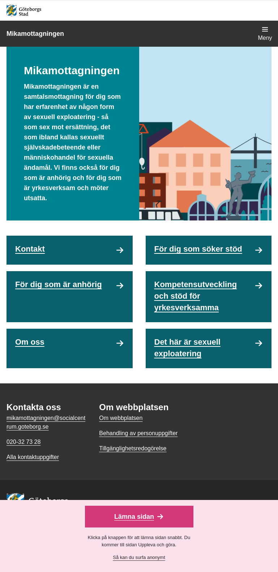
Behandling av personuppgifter (138, 433)
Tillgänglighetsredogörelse (132, 448)
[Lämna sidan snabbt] (139, 516)
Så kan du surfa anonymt (139, 557)
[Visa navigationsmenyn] (265, 34)
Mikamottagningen (35, 33)
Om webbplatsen (120, 418)
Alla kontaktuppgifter (33, 457)
